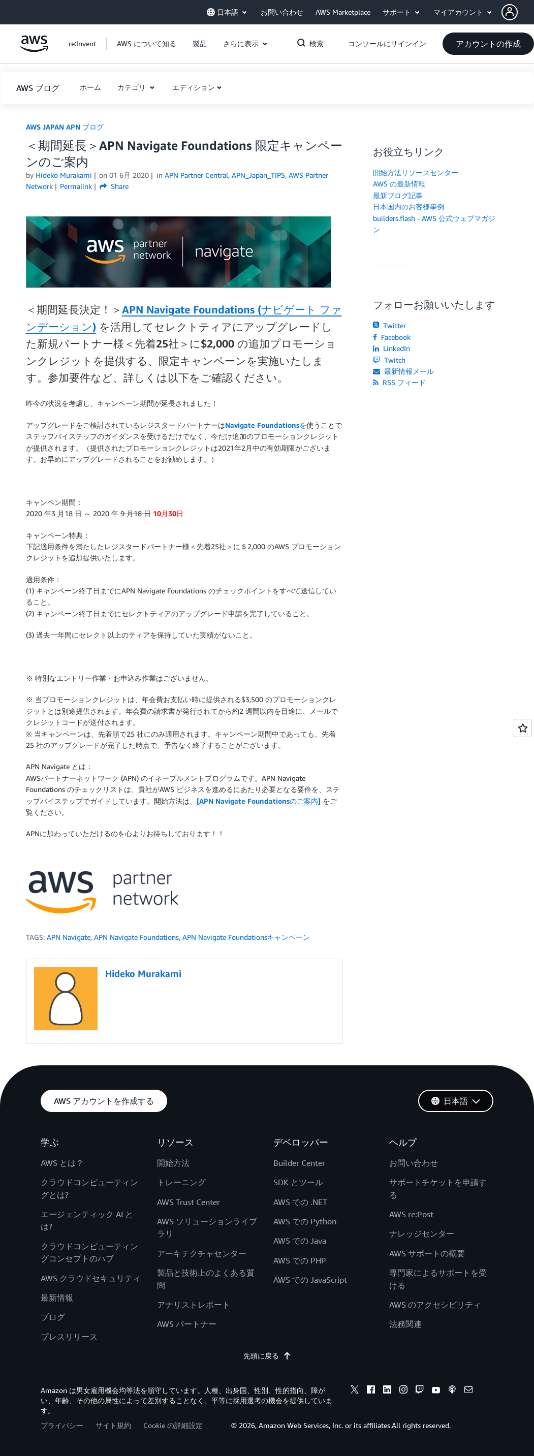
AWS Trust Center (188, 1202)
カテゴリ (132, 87)
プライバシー (62, 1425)
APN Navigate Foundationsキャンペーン (246, 937)
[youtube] (436, 1391)
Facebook (392, 337)
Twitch (389, 360)
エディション (193, 87)
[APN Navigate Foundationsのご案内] (259, 801)
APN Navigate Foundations (136, 937)
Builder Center (299, 1163)
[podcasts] (452, 1391)
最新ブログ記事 (398, 195)
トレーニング (181, 1182)
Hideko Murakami (64, 175)
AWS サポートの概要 (427, 1253)
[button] (517, 12)
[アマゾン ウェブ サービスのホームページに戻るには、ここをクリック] (34, 49)
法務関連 (405, 1324)
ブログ (53, 1317)
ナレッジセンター (421, 1233)
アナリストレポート (193, 1305)
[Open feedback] (523, 728)
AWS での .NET (300, 1202)
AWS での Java (299, 1241)
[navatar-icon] (509, 12)
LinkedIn (391, 348)
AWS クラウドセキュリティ (91, 1278)
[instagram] (403, 1391)
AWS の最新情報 (399, 183)
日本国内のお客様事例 (408, 206)
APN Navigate (68, 937)
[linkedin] (387, 1391)
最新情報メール (403, 371)
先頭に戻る (267, 1355)
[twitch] (420, 1391)
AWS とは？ (62, 1163)
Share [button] (114, 186)
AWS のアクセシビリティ (435, 1305)
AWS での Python (304, 1221)
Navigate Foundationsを (265, 425)
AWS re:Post (411, 1214)
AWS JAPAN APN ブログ (65, 126)
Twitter (389, 325)
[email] (468, 1391)
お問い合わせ (413, 1163)
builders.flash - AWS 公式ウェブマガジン (434, 224)
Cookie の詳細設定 (173, 1425)
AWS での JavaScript (310, 1280)
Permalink (76, 186)
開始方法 (173, 1163)
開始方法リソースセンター (415, 172)
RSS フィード (399, 382)
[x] (355, 1391)
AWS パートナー (186, 1324)
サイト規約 (113, 1425)
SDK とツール (298, 1182)
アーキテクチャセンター (201, 1253)
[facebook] (371, 1391)
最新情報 (57, 1297)
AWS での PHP (299, 1260)
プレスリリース (69, 1337)
